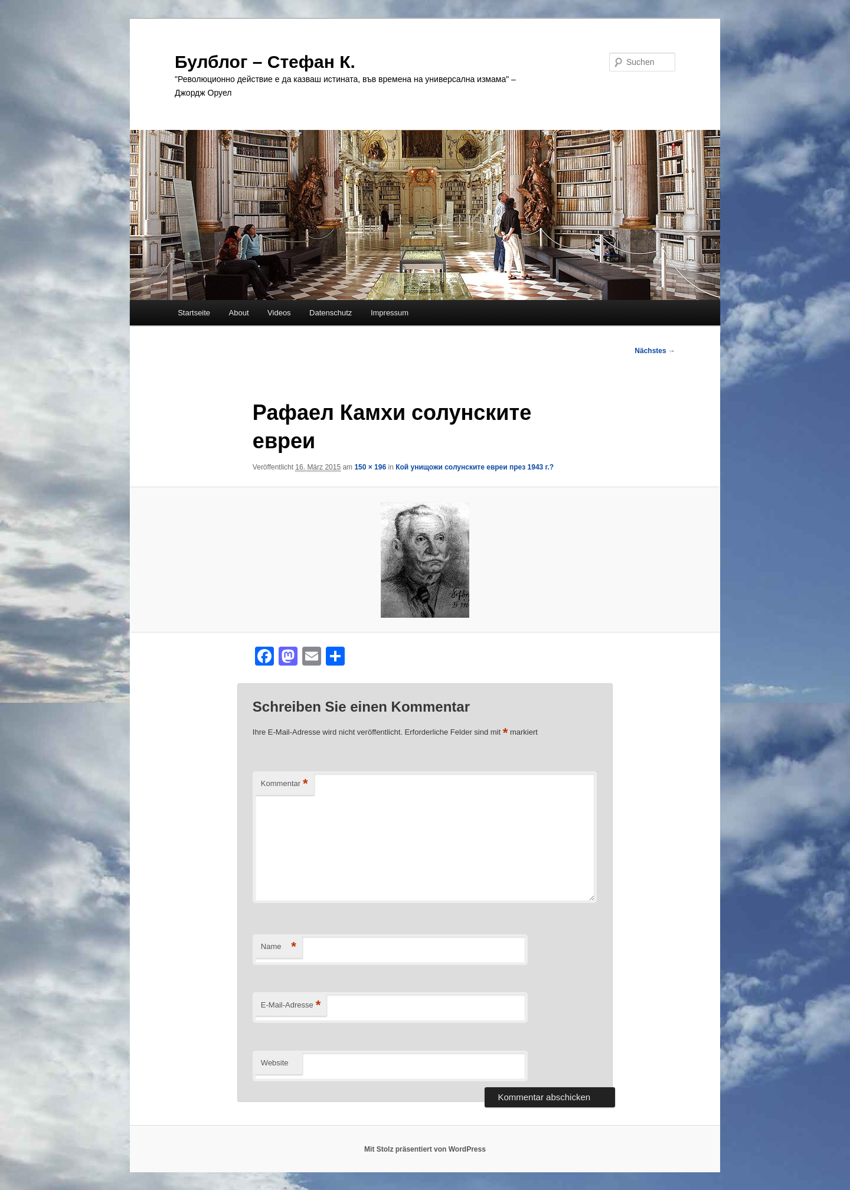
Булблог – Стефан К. (265, 61)
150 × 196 (370, 467)
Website (275, 1062)
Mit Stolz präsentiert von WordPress (425, 1149)
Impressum (389, 312)
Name (278, 947)
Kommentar (284, 784)
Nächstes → (655, 351)
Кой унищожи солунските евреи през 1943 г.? (474, 467)
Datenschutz (330, 312)
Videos (279, 312)
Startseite (194, 312)
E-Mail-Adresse (291, 1005)
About (239, 312)
